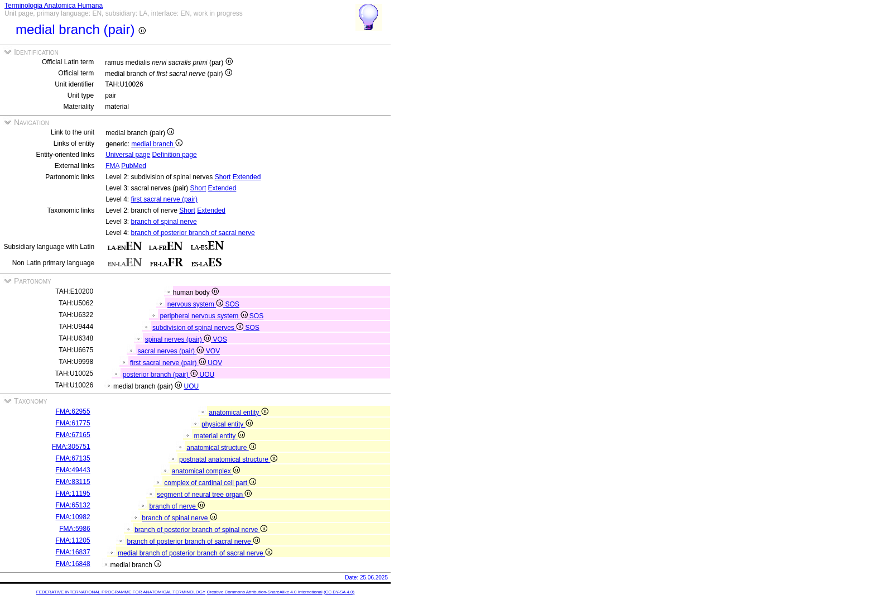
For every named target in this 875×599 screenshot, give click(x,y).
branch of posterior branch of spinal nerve (200, 530)
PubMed (133, 166)
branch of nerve (177, 506)
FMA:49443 (73, 470)
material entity (219, 436)
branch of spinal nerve (164, 222)
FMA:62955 (73, 411)
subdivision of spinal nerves (198, 328)
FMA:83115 (73, 482)
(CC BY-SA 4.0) (339, 592)
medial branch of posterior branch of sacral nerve (195, 553)
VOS (220, 339)
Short (223, 177)
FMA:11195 (73, 493)
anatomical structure (221, 448)
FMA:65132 (73, 505)
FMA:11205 (73, 540)
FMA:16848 (73, 564)
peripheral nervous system (204, 316)
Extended (247, 177)
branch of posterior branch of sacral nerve (193, 233)
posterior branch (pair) (161, 374)
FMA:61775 (73, 423)
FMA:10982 (73, 517)
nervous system (196, 304)
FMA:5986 (74, 529)
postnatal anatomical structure (228, 459)
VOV (213, 351)
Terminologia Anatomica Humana (53, 5)
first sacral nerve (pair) (164, 199)
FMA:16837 (73, 552)
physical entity (227, 424)
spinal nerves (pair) (179, 339)
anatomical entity (238, 412)
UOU (206, 374)
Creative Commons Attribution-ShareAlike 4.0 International (264, 592)
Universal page (127, 155)
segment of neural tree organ (204, 495)
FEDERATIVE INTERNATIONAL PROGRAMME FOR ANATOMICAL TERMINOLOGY (120, 592)
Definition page (174, 155)
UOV (215, 363)
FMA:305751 (71, 447)
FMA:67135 (73, 458)
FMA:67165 (73, 435)
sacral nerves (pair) (171, 351)
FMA (112, 166)
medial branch (156, 144)
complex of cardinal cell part (210, 483)
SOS (232, 304)
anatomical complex (206, 471)
